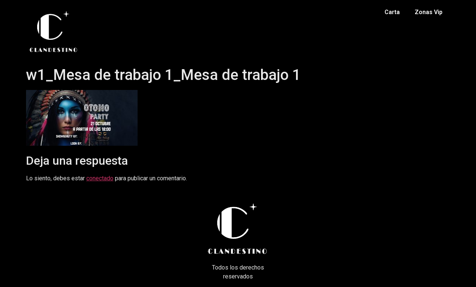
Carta (392, 12)
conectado (99, 178)
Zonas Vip (429, 12)
